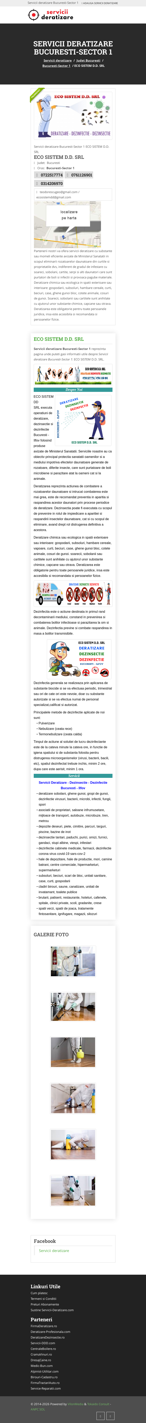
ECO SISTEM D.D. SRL (59, 339)
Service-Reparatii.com (46, 1388)
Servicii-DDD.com (43, 1343)
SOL (42, 1409)
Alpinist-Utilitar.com (45, 1371)
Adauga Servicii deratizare (100, 3)
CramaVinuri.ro (41, 1354)
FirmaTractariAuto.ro (45, 1383)
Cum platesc (39, 1293)
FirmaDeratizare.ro (44, 1326)
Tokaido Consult (98, 1404)
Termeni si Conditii (43, 1298)
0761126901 (81, 174)
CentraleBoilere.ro (43, 1348)
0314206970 (52, 183)
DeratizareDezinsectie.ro (48, 1337)
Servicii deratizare (58, 60)
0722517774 (52, 174)
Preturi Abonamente (45, 1304)
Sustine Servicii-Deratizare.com (52, 1310)
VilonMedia (75, 1404)
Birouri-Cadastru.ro (44, 1377)
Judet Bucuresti (88, 60)
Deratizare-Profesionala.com (50, 1331)
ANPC (35, 1409)
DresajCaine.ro (41, 1360)
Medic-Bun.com (42, 1365)
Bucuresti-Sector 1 (56, 66)
